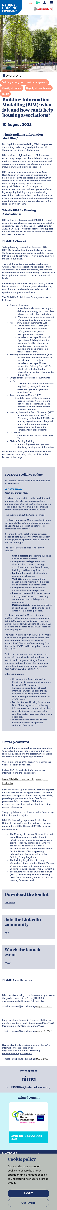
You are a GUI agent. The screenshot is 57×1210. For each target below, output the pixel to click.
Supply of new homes (38, 88)
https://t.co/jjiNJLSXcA (32, 998)
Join (7, 932)
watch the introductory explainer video (24, 666)
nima (38, 823)
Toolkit (5, 94)
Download (10, 902)
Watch (8, 962)
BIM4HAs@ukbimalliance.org (30, 1087)
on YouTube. (25, 764)
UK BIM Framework (28, 685)
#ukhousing (8, 1001)
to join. (24, 815)
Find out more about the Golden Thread (25, 514)
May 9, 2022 (42, 1059)
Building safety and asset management (24, 82)
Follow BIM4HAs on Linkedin (16, 770)
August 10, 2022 (44, 1006)
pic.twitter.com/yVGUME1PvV (17, 1053)
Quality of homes (11, 88)
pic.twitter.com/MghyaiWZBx (29, 1025)
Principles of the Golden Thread (29, 509)
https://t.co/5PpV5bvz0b (15, 1050)
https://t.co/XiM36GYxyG (41, 1023)
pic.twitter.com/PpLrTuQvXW (29, 1001)
